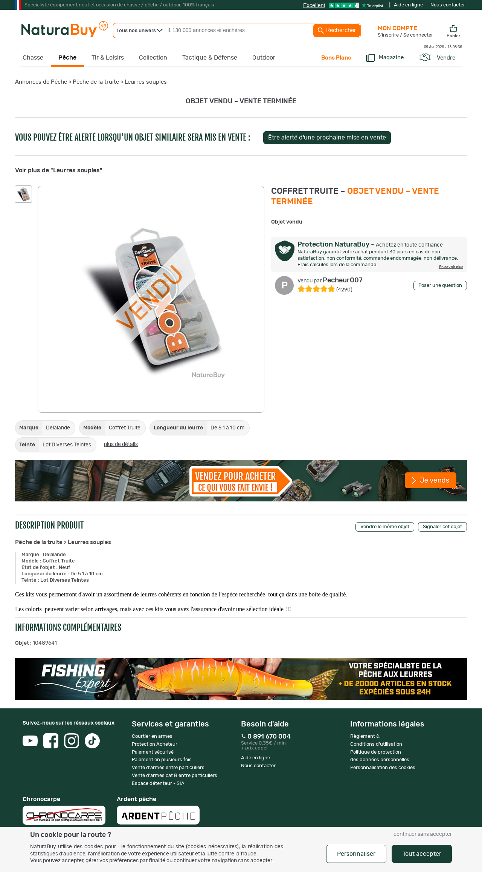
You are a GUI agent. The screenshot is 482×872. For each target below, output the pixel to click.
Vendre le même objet (384, 526)
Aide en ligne (408, 5)
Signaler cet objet (442, 526)
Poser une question (440, 285)
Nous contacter (447, 5)
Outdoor (263, 58)
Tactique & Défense (209, 58)
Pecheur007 (330, 280)
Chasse (33, 58)
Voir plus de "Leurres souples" (58, 170)
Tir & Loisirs (108, 58)
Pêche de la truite (96, 82)
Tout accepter (422, 854)
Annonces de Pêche (41, 82)
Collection (153, 58)
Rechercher (336, 30)
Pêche (67, 58)
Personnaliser (356, 854)
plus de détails (121, 444)
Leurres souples (146, 82)
